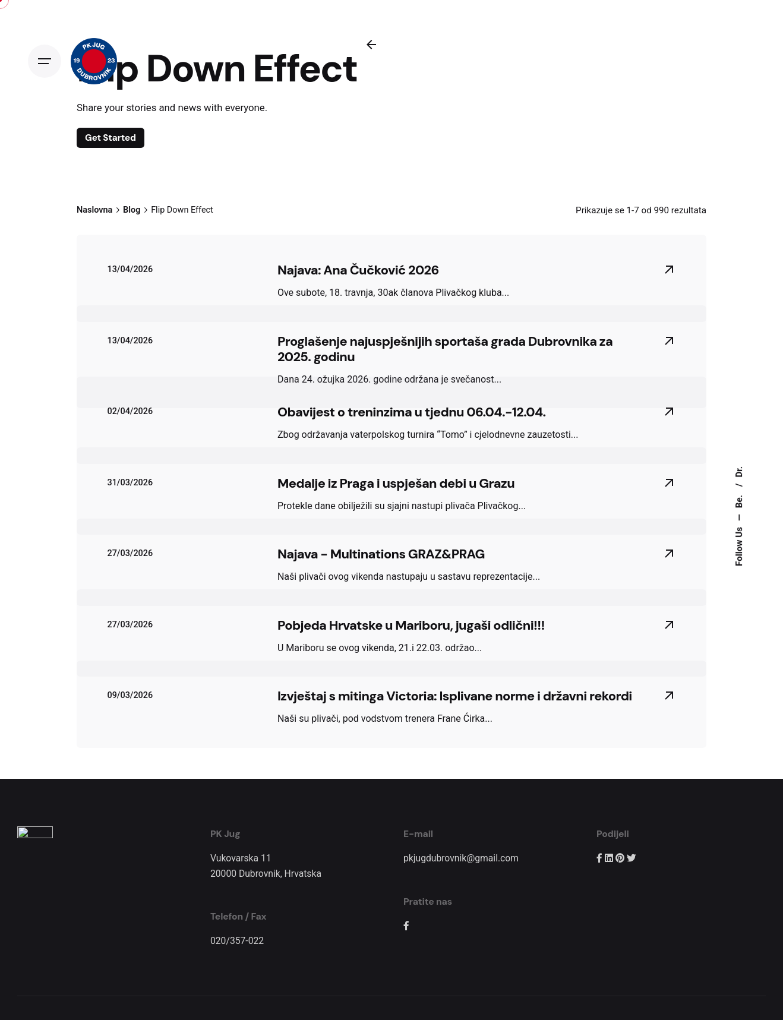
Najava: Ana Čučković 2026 (358, 284)
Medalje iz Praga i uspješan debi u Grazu (395, 498)
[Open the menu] (44, 61)
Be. (738, 500)
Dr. (738, 471)
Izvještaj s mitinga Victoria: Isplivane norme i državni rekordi (454, 710)
